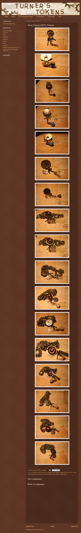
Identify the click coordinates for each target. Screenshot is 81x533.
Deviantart (5, 32)
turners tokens (63, 474)
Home (52, 526)
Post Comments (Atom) (38, 529)
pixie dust (35, 474)
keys (69, 472)
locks (71, 472)
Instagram (5, 39)
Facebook (5, 37)
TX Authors (40, 16)
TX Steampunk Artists (25, 16)
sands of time (43, 474)
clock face (42, 472)
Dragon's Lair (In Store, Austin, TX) (11, 47)
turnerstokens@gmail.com (9, 23)
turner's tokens (55, 474)
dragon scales (51, 472)
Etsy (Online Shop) (7, 30)
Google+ (5, 41)
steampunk (49, 474)
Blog (6, 16)
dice (47, 472)
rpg (38, 474)
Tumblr (4, 43)
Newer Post (30, 526)
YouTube (5, 45)
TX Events (51, 16)
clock (38, 472)
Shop (13, 16)
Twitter (4, 34)
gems (65, 472)
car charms (34, 472)
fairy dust (57, 472)
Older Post (74, 526)
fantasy (62, 472)
